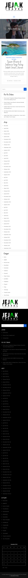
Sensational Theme (15, 575)
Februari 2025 (7, 161)
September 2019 (7, 248)
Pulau (5, 287)
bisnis (5, 257)
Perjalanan (14, 57)
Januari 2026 (6, 136)
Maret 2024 (6, 188)
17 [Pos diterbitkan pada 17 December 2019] (7, 558)
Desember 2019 (7, 240)
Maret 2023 (6, 218)
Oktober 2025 (7, 144)
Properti (5, 284)
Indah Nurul (10, 80)
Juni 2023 (6, 210)
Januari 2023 (6, 223)
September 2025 (7, 147)
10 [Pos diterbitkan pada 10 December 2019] (7, 555)
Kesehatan (6, 267)
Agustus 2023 (7, 204)
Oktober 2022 (7, 231)
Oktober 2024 (7, 169)
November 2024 (7, 166)
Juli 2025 (6, 152)
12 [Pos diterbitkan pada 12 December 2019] (14, 555)
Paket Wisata (8, 57)
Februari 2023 (7, 221)
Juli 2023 (6, 207)
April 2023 (6, 215)
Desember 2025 (7, 139)
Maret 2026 (6, 131)
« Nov (3, 567)
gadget (5, 259)
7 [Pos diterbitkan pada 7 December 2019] (20, 552)
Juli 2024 (6, 177)
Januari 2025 (6, 163)
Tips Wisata (14, 59)
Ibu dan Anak (6, 262)
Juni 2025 (6, 155)
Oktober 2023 (7, 199)
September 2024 (7, 172)
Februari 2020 (7, 237)
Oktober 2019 (7, 245)
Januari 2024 (6, 193)
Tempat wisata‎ (19, 57)
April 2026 (6, 128)
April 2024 (6, 185)
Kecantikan (6, 265)
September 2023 (7, 201)
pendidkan (6, 278)
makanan (6, 270)
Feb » (6, 567)
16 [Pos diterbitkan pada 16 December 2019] (4, 558)
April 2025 (6, 158)
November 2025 (7, 142)
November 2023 (7, 196)
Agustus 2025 (7, 150)
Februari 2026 (7, 133)
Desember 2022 (7, 226)
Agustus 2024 (7, 174)
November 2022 (7, 229)
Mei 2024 (6, 182)
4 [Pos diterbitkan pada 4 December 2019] (10, 552)
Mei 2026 (6, 125)
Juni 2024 (6, 180)
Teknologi (6, 289)
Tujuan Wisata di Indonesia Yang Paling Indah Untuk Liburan (14, 65)
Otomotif (6, 273)
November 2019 (7, 242)
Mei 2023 (6, 212)
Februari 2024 (7, 191)
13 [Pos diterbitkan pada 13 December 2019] (17, 555)
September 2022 (7, 234)
